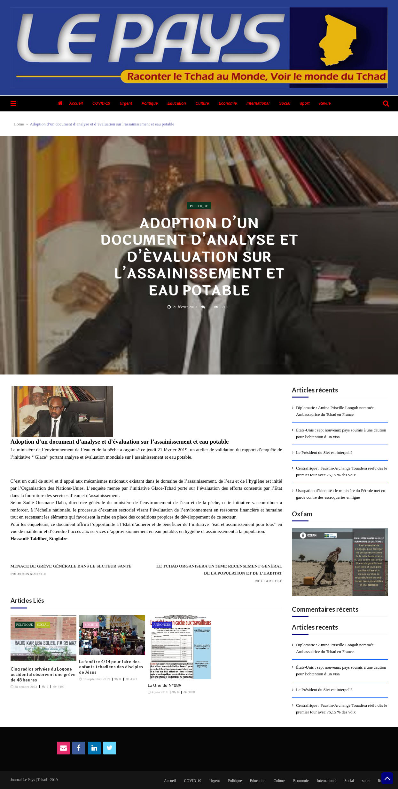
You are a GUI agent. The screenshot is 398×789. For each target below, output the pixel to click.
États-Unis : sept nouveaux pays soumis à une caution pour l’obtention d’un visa (341, 433)
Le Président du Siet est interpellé (324, 452)
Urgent (126, 103)
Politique (150, 103)
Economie (228, 103)
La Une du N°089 (164, 685)
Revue (325, 103)
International (257, 103)
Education (177, 103)
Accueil (76, 103)
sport (304, 103)
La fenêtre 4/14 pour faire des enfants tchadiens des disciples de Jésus (111, 667)
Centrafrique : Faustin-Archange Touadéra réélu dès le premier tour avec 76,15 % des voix (341, 471)
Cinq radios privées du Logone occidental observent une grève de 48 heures (43, 674)
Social (284, 103)
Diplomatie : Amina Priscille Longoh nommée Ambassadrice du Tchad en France (335, 411)
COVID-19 (101, 103)
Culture (202, 103)
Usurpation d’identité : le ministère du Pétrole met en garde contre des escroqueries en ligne (340, 494)
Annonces (162, 624)
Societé (91, 624)
